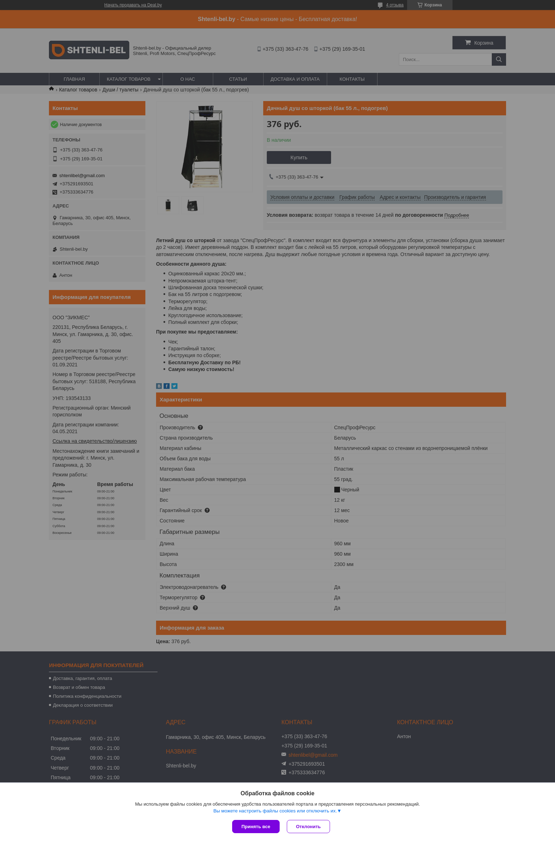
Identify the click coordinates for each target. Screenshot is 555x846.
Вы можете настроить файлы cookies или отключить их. (275, 811)
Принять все (255, 826)
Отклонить (308, 826)
